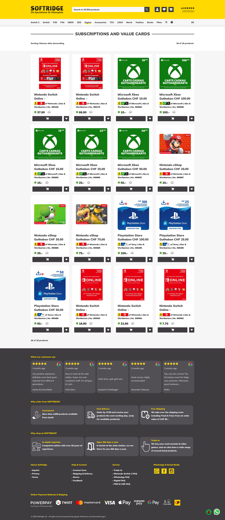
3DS (79, 22)
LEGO (120, 22)
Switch (46, 22)
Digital (88, 22)
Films (159, 22)
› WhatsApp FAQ (121, 477)
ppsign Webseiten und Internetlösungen (90, 516)
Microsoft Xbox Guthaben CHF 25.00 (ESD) (90, 169)
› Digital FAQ (119, 480)
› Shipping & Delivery (82, 473)
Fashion (140, 22)
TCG (112, 22)
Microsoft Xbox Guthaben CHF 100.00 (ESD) (174, 98)
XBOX (71, 22)
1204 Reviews (188, 11)
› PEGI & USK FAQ (121, 484)
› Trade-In (117, 470)
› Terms (34, 477)
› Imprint (35, 470)
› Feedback (77, 480)
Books (150, 22)
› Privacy (35, 473)
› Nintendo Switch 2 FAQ (125, 473)
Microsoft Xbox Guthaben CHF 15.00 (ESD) (48, 169)
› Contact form (79, 470)
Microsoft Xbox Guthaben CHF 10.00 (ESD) (132, 98)
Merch (129, 22)
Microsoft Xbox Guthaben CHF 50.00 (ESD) (132, 169)
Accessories (100, 22)
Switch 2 (35, 22)
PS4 (62, 22)
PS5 (55, 22)
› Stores (75, 477)
